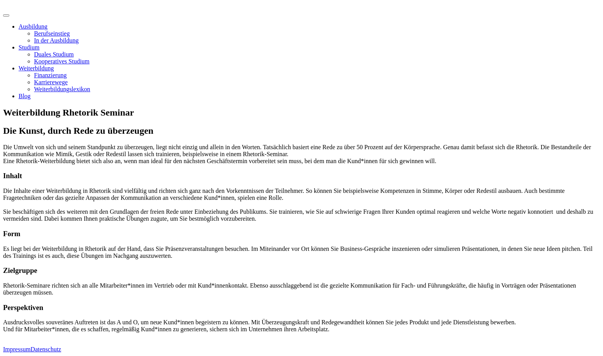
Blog (25, 96)
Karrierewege (51, 82)
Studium (29, 47)
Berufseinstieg (52, 33)
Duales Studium (54, 54)
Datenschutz (46, 349)
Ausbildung (33, 26)
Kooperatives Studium (62, 61)
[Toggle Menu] (6, 15)
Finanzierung (50, 75)
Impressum (17, 349)
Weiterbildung (36, 68)
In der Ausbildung (56, 40)
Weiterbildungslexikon (62, 89)
